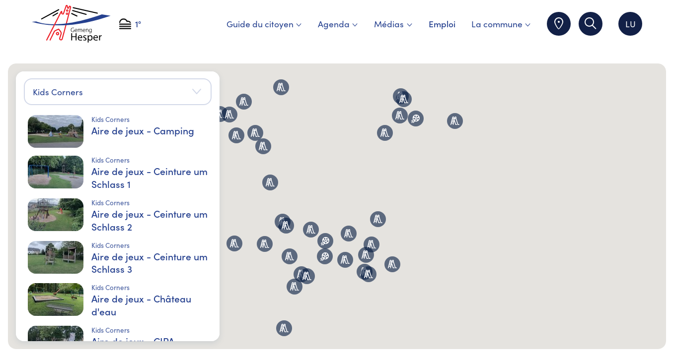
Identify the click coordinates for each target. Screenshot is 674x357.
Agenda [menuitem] (338, 23)
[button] (345, 260)
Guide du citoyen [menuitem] (264, 23)
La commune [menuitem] (501, 23)
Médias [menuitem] (393, 23)
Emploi (442, 23)
